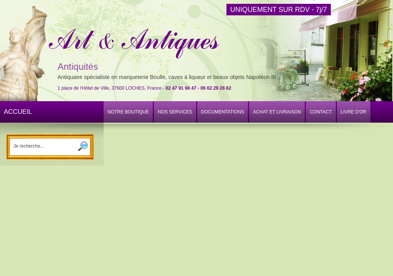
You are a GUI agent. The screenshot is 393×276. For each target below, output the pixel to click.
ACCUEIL (18, 111)
